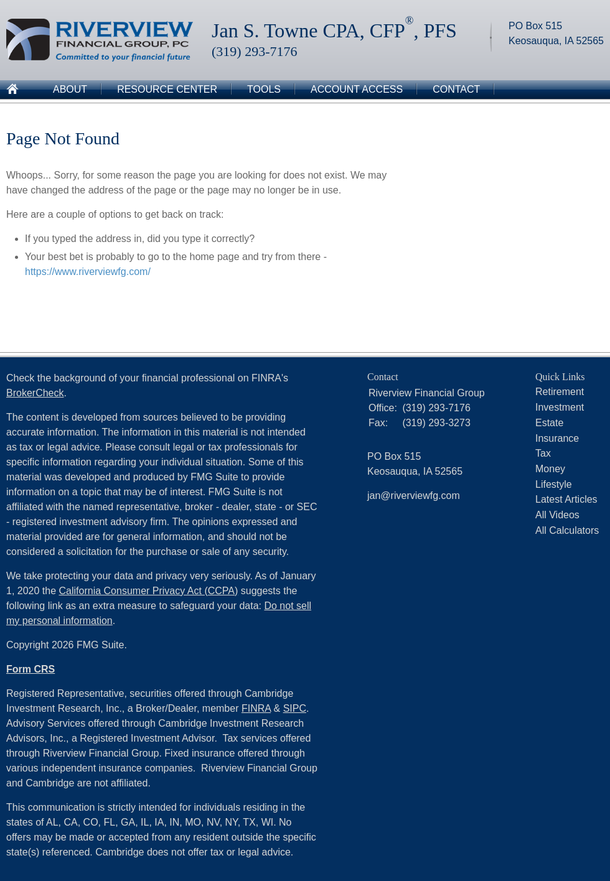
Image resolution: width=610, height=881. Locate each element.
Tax (543, 453)
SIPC (294, 708)
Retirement (559, 391)
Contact (456, 89)
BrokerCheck (34, 393)
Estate (549, 422)
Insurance (557, 438)
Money (550, 469)
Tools (264, 89)
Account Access (357, 89)
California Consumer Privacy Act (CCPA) (148, 590)
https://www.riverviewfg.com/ (88, 271)
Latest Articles (566, 499)
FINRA (256, 708)
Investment (559, 407)
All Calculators (567, 530)
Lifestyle (553, 484)
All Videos (557, 515)
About (70, 89)
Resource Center (167, 89)
